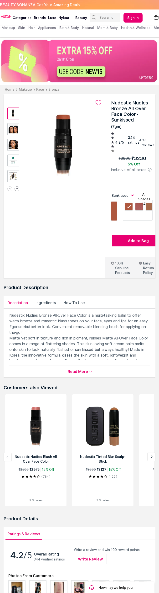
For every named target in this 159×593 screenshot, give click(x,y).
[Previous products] (7, 457)
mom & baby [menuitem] (107, 28)
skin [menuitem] (21, 28)
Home (10, 89)
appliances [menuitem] (47, 28)
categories (22, 18)
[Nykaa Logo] (5, 16)
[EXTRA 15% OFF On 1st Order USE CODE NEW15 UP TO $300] (79, 61)
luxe (52, 18)
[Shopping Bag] (156, 17)
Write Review (90, 559)
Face (40, 89)
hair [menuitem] (31, 28)
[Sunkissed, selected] (129, 207)
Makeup (25, 89)
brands (40, 18)
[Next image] (17, 189)
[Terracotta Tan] (150, 207)
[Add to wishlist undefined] (98, 103)
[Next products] (151, 457)
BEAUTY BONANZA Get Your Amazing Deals (40, 4)
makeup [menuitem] (8, 28)
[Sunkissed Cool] (139, 207)
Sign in (133, 18)
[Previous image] (9, 189)
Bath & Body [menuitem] (69, 28)
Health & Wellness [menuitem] (136, 28)
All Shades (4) (144, 195)
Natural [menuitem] (88, 28)
